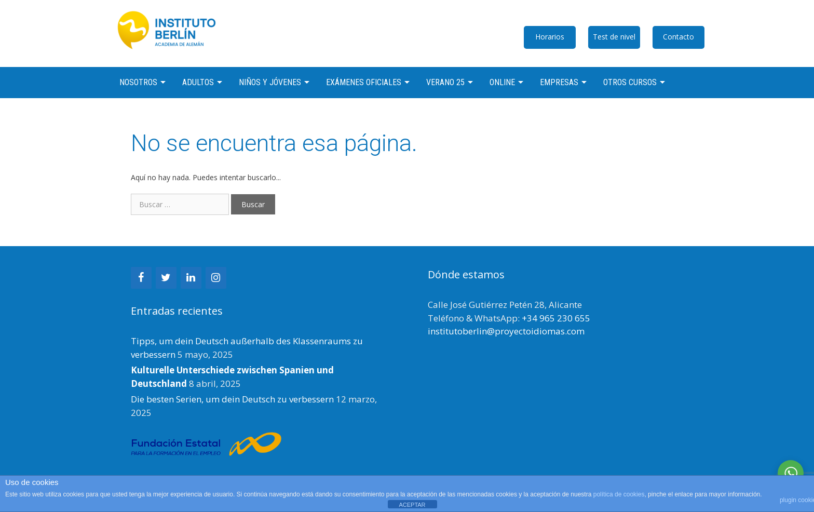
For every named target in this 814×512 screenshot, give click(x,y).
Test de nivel (614, 37)
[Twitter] (166, 278)
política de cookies (619, 494)
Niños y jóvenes (270, 82)
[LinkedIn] (191, 278)
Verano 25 (445, 82)
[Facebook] (141, 278)
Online (502, 82)
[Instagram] (216, 278)
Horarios (549, 37)
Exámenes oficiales (363, 82)
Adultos (198, 82)
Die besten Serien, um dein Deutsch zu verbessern (232, 399)
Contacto (678, 37)
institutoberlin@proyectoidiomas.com (506, 331)
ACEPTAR (412, 505)
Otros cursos (630, 82)
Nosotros (138, 82)
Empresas (559, 82)
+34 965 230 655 (556, 318)
